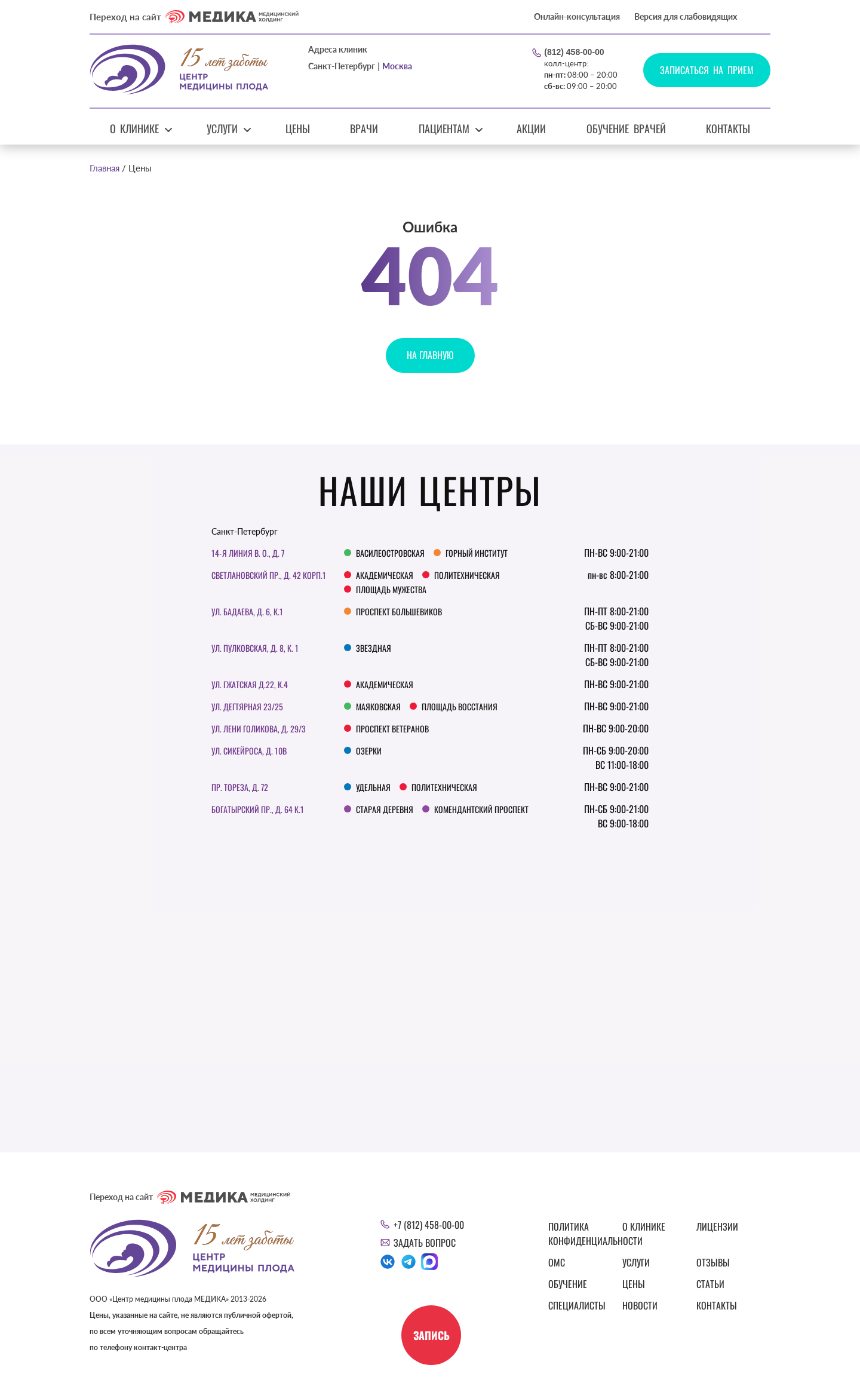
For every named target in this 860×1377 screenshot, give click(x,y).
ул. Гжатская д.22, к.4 (249, 684)
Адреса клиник (337, 49)
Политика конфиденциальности (578, 1233)
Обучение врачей (626, 128)
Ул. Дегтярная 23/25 (247, 706)
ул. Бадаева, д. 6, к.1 (247, 611)
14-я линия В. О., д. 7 (247, 553)
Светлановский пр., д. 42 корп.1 (268, 575)
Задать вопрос (425, 1242)
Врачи (364, 128)
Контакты (728, 128)
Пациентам (444, 128)
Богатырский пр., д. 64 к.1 (257, 809)
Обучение (567, 1284)
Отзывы (713, 1262)
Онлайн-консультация (577, 16)
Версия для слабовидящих (685, 16)
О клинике (134, 128)
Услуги (222, 128)
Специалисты (577, 1305)
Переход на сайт (194, 16)
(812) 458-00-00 (574, 52)
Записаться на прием (707, 70)
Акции (531, 128)
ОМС (556, 1262)
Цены (297, 128)
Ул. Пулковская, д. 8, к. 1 (255, 648)
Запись (431, 1335)
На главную (430, 355)
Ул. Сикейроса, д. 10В (249, 750)
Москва (397, 66)
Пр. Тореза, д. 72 (239, 787)
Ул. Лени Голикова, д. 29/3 (258, 728)
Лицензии (717, 1226)
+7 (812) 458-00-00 (429, 1224)
